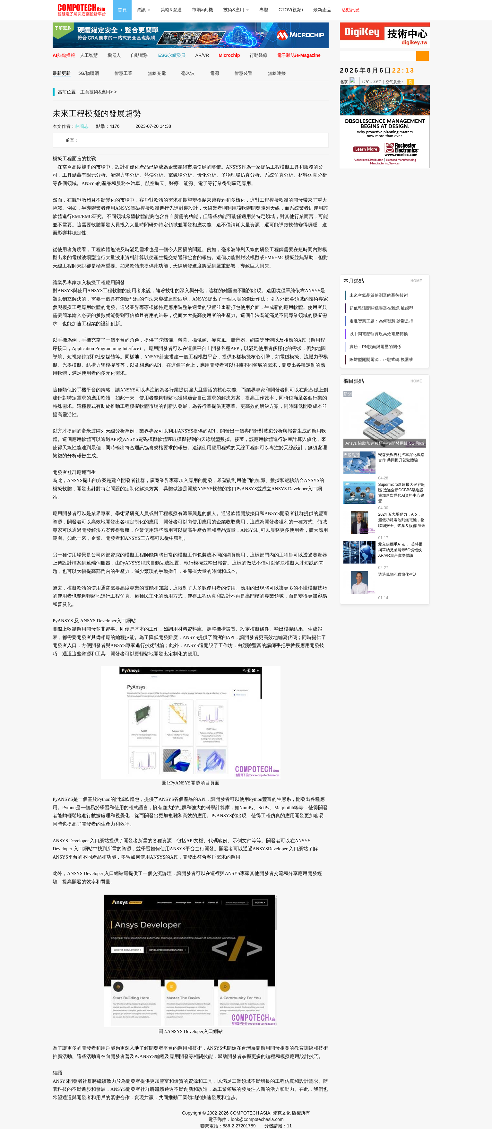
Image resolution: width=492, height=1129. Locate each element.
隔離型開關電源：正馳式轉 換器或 (381, 359)
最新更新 (62, 73)
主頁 (84, 91)
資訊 (144, 9)
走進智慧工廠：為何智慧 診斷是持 (381, 321)
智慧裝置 (244, 73)
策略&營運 (171, 9)
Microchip (229, 55)
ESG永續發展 (172, 55)
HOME (418, 281)
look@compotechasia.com (257, 1119)
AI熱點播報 (64, 55)
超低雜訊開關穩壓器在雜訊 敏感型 (381, 308)
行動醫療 (259, 55)
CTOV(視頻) (291, 9)
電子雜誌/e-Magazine (299, 55)
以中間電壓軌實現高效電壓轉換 (379, 333)
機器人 (114, 55)
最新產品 (322, 9)
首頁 (122, 9)
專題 (263, 9)
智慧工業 (124, 73)
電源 (214, 73)
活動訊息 (350, 9)
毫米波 (188, 73)
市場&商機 (202, 9)
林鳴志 (82, 126)
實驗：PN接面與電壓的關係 (375, 346)
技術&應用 (236, 9)
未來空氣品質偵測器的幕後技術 (379, 295)
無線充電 (157, 73)
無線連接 (277, 73)
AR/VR (202, 55)
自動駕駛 (140, 55)
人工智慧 (89, 55)
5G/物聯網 (88, 73)
